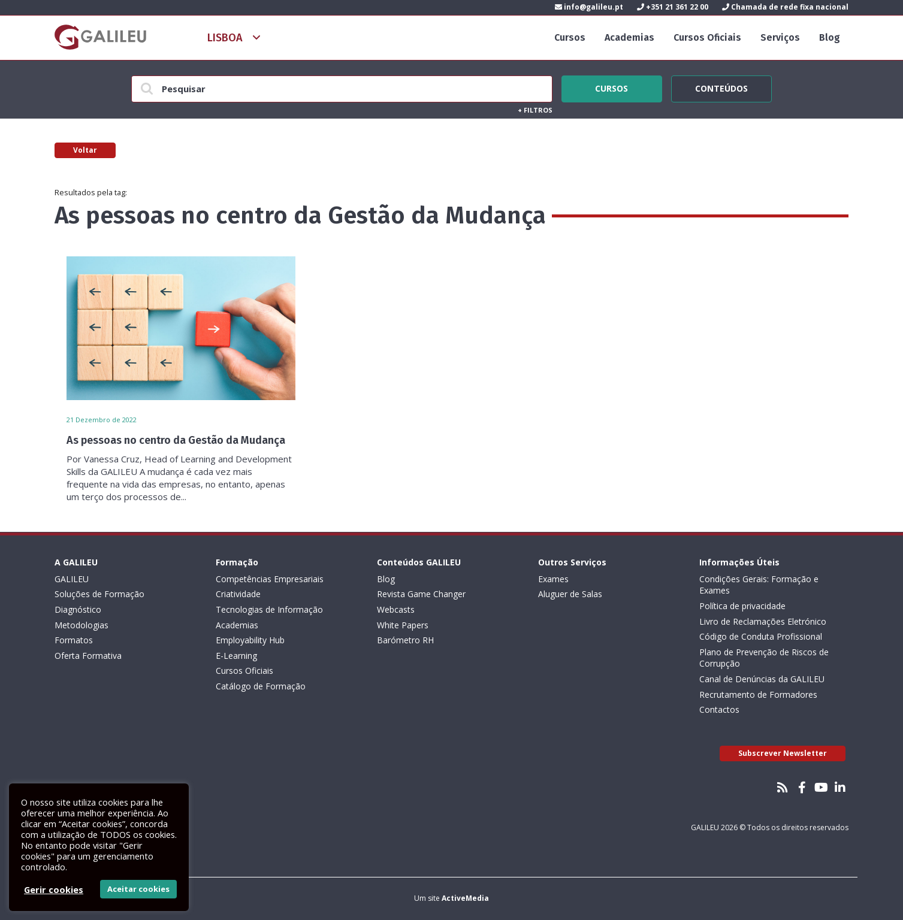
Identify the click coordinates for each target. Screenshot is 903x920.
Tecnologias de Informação (269, 609)
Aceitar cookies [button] (138, 888)
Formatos (74, 640)
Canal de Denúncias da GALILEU (762, 679)
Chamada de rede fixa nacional (785, 7)
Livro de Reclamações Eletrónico (762, 621)
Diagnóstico (78, 609)
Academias (629, 37)
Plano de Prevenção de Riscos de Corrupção (764, 658)
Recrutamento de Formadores (758, 694)
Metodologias (81, 625)
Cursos (569, 37)
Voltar (85, 150)
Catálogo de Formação (261, 686)
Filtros (535, 109)
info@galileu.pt (589, 7)
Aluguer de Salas (570, 594)
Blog (829, 37)
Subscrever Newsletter (782, 753)
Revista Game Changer (421, 594)
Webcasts (396, 609)
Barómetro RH (405, 640)
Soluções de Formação (99, 594)
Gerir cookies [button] (53, 889)
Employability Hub (250, 640)
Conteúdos (721, 87)
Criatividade (238, 594)
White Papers (402, 625)
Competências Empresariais (270, 579)
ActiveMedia (465, 898)
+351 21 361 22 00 (672, 7)
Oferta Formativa (88, 655)
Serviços (780, 37)
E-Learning (236, 655)
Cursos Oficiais (707, 37)
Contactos (719, 709)
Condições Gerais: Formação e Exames (759, 585)
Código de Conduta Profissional (760, 636)
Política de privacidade (742, 606)
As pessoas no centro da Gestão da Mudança (176, 440)
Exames (553, 579)
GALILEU (72, 579)
